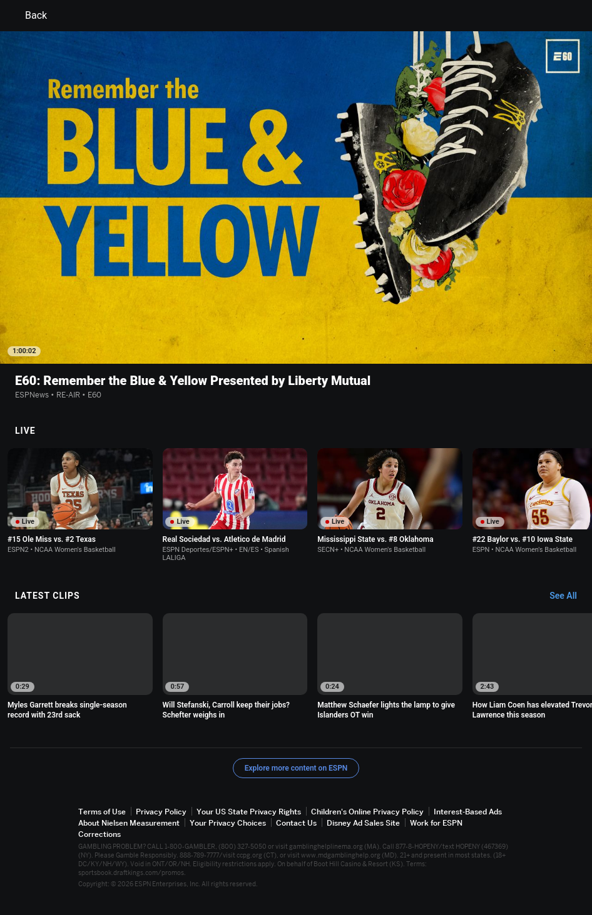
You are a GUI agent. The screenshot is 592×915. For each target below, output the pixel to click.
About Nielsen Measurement (129, 823)
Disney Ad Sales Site (363, 823)
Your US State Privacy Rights (248, 811)
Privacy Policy (161, 811)
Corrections (99, 834)
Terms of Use (102, 811)
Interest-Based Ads (468, 811)
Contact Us (296, 823)
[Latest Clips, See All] (569, 596)
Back (28, 15)
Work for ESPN (436, 823)
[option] (80, 501)
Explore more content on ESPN (296, 768)
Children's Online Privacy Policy (367, 811)
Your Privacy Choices (228, 823)
